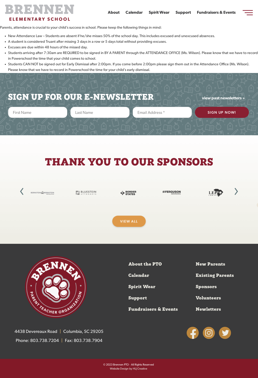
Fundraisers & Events (216, 13)
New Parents (210, 264)
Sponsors (206, 286)
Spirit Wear (159, 13)
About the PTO (145, 264)
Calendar (134, 13)
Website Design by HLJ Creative (128, 368)
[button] (21, 191)
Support (183, 13)
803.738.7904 (88, 341)
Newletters (208, 309)
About (114, 13)
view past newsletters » (223, 98)
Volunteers (208, 298)
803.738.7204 (44, 341)
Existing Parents (215, 275)
